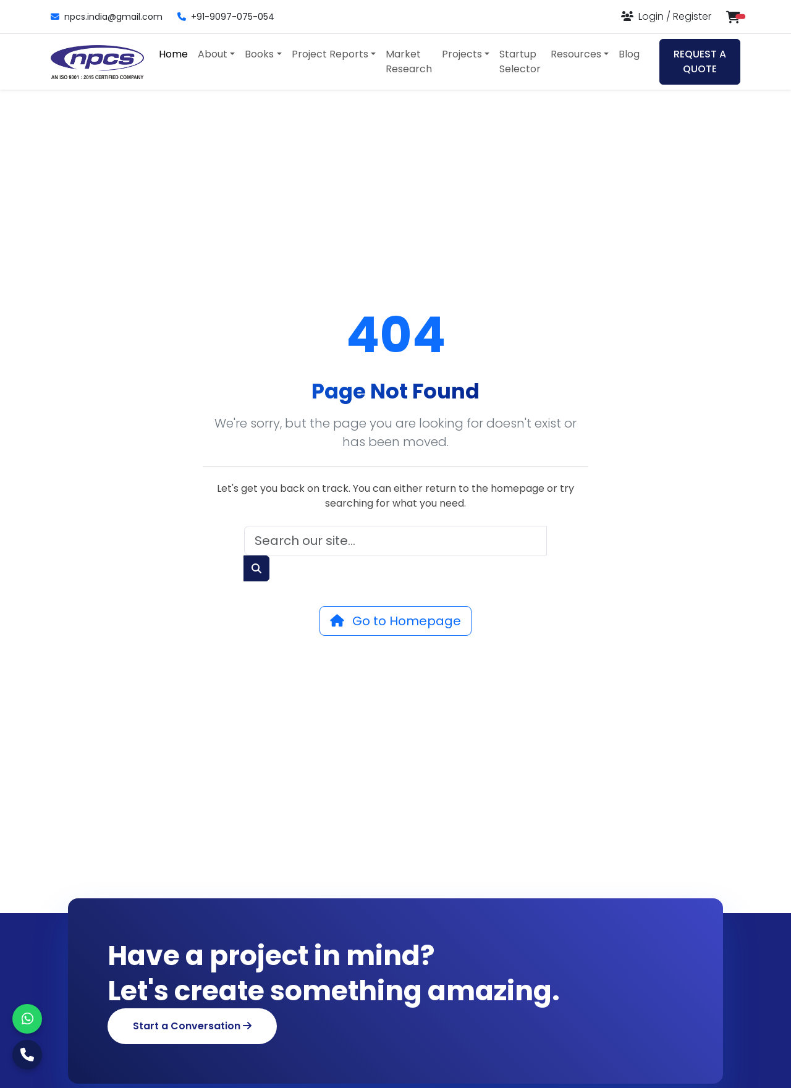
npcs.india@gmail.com (107, 17)
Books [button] (259, 54)
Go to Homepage (395, 621)
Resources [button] (576, 54)
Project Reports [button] (330, 54)
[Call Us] (27, 1054)
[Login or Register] (666, 16)
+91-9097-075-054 (225, 17)
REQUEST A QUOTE (700, 61)
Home (173, 54)
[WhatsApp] (27, 1019)
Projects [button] (462, 54)
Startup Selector (520, 61)
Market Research (409, 61)
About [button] (212, 54)
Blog (629, 54)
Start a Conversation (192, 1026)
